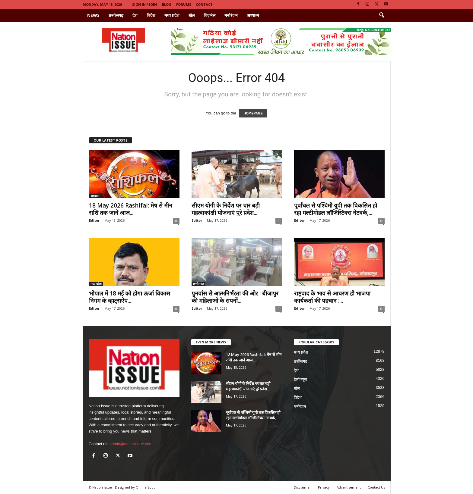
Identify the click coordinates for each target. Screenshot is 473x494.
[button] (381, 15)
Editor (94, 220)
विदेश (151, 15)
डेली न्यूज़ (300, 379)
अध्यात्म (253, 15)
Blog (166, 4)
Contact (204, 4)
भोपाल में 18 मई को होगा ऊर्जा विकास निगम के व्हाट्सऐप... (129, 297)
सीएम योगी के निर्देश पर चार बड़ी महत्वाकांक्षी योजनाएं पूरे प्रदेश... (226, 209)
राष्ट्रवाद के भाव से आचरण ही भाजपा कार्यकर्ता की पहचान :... (332, 297)
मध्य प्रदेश (171, 15)
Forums (183, 4)
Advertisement (349, 487)
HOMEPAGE (252, 113)
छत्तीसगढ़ (116, 15)
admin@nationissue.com (131, 444)
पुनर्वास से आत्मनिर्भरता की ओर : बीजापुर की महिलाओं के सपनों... (235, 297)
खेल (192, 15)
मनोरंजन (231, 15)
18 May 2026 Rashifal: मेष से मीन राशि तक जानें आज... (130, 209)
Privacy (324, 487)
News (93, 15)
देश (135, 15)
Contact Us (376, 487)
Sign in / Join (144, 4)
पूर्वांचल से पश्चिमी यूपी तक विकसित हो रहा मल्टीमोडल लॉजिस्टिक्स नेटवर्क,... (335, 209)
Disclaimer (302, 487)
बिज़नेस (209, 15)
